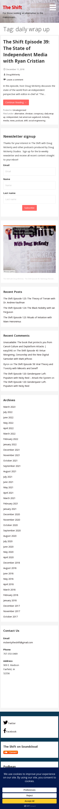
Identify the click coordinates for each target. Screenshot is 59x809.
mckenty (45, 117)
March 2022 (9, 433)
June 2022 (8, 417)
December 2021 (11, 449)
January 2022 (10, 444)
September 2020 (12, 530)
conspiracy (38, 113)
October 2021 (10, 460)
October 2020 (10, 525)
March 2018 (9, 589)
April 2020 (8, 557)
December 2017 (11, 605)
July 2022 (7, 412)
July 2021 (7, 476)
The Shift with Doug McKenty (13, 279)
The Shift (12, 7)
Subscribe (29, 207)
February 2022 (10, 438)
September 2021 (12, 465)
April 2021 (8, 492)
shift (26, 120)
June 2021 (8, 481)
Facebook (9, 731)
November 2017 (11, 611)
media (6, 120)
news (12, 120)
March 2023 (9, 406)
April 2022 (8, 428)
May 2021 (8, 487)
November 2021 (11, 455)
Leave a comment (15, 79)
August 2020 (9, 535)
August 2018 (9, 568)
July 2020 (7, 541)
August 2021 (9, 471)
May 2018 (8, 578)
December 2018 (11, 562)
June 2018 (8, 573)
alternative (19, 113)
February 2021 (10, 503)
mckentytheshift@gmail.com (18, 642)
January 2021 (10, 508)
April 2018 (8, 584)
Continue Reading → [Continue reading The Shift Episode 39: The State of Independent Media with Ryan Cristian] (16, 102)
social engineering (37, 120)
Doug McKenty (13, 74)
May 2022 (8, 422)
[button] (54, 5)
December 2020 (11, 514)
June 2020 (8, 546)
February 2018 (10, 595)
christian (29, 113)
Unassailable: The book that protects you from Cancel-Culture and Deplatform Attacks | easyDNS (27, 346)
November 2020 (11, 519)
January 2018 (10, 600)
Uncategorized (19, 110)
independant (12, 117)
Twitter (9, 722)
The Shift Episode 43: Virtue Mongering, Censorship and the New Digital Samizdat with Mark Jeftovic (26, 354)
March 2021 (9, 498)
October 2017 (10, 616)
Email (6, 165)
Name (6, 179)
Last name (9, 193)
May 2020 (8, 551)
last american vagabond (30, 117)
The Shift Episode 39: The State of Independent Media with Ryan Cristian (26, 51)
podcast (19, 120)
